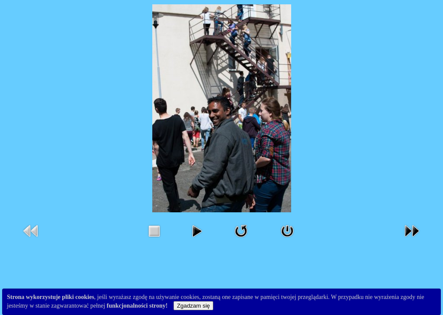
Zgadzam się (193, 305)
